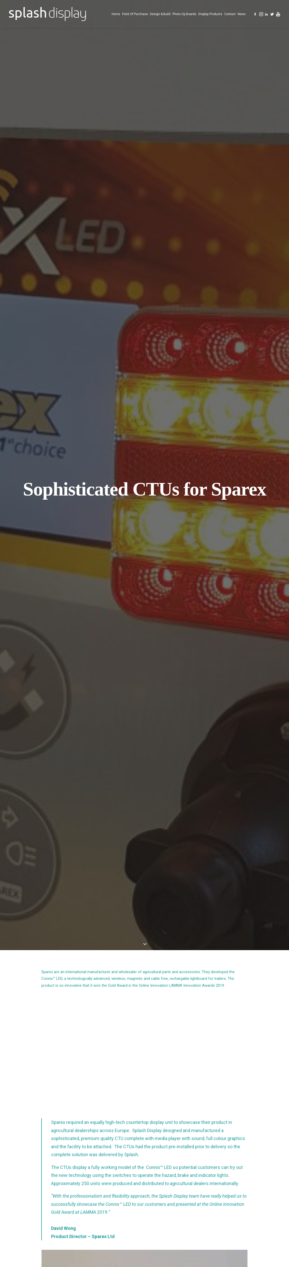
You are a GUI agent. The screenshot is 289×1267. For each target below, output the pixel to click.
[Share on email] (171, 1058)
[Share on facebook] (118, 1058)
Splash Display (168, 1163)
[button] (255, 14)
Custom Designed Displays (183, 1198)
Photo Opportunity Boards (140, 995)
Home (116, 14)
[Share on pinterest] (138, 1058)
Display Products (210, 14)
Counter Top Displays (179, 1189)
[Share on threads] (131, 1058)
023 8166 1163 (241, 1162)
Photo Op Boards (184, 14)
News (242, 14)
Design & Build (160, 14)
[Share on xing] (164, 1058)
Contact (230, 14)
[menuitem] (116, 14)
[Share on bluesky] (158, 1058)
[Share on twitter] (124, 1058)
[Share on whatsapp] (151, 1058)
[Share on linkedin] (144, 1058)
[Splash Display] (47, 14)
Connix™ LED (51, 166)
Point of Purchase (172, 1172)
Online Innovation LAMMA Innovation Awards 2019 (181, 173)
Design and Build (170, 1207)
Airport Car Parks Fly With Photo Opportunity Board (49, 1001)
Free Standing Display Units (184, 1181)
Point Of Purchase (135, 14)
